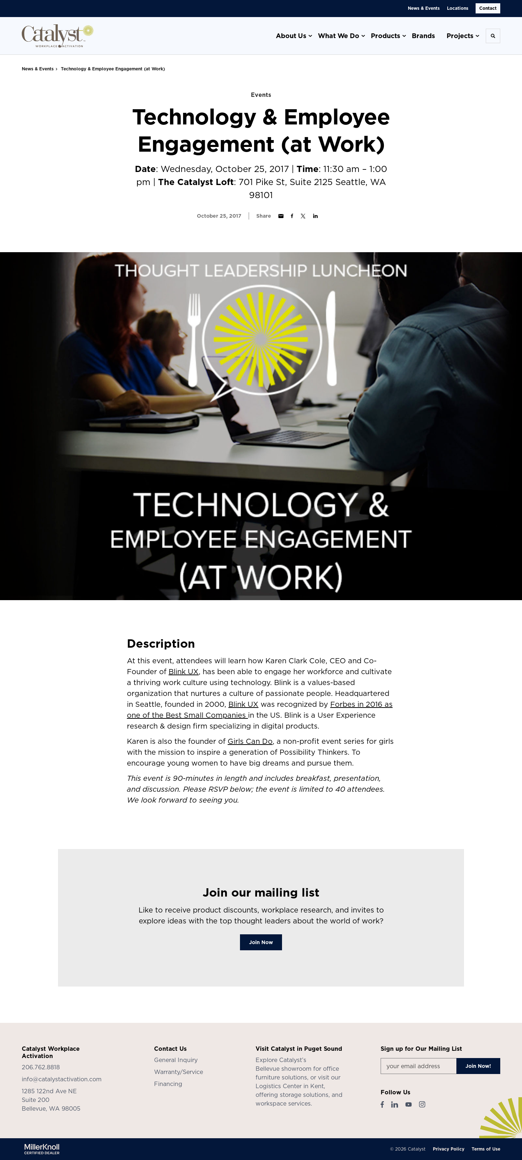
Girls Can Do (250, 741)
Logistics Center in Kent (290, 1086)
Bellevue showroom (283, 1069)
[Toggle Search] (493, 36)
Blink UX (184, 672)
